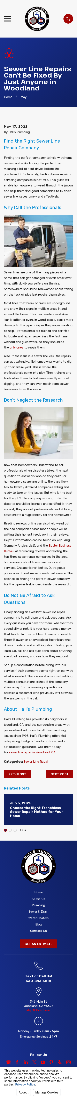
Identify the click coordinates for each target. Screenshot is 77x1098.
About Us (38, 899)
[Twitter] (34, 1062)
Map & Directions (38, 1010)
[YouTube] (43, 1062)
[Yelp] (60, 1062)
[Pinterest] (51, 1062)
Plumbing (38, 905)
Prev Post (17, 774)
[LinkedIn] (26, 1062)
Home (38, 892)
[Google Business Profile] (8, 1062)
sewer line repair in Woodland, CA (32, 752)
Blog (38, 924)
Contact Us (38, 931)
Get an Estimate (38, 944)
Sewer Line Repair (36, 761)
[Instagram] (68, 1062)
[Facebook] (17, 1062)
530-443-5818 (38, 980)
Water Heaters (38, 918)
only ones (16, 347)
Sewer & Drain (38, 911)
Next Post (60, 774)
